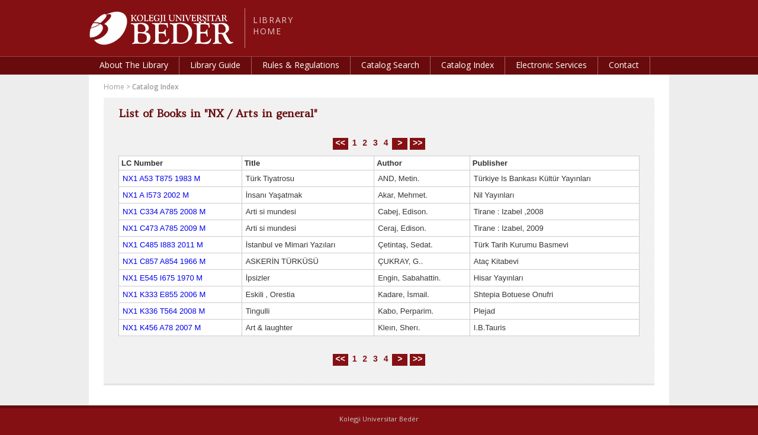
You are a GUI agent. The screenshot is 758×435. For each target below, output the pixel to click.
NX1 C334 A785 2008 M (164, 211)
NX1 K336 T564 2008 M (164, 311)
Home (114, 87)
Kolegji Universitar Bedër (379, 418)
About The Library (133, 64)
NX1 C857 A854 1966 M (164, 261)
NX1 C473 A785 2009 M (164, 228)
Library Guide (215, 64)
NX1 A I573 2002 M (156, 195)
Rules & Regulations (300, 64)
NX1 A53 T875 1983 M (161, 178)
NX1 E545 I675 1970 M (163, 277)
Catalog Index (467, 64)
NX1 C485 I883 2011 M (163, 244)
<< (340, 142)
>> (417, 142)
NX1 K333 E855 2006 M (164, 294)
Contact (624, 64)
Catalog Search (390, 64)
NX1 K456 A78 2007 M (162, 327)
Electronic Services (551, 64)
